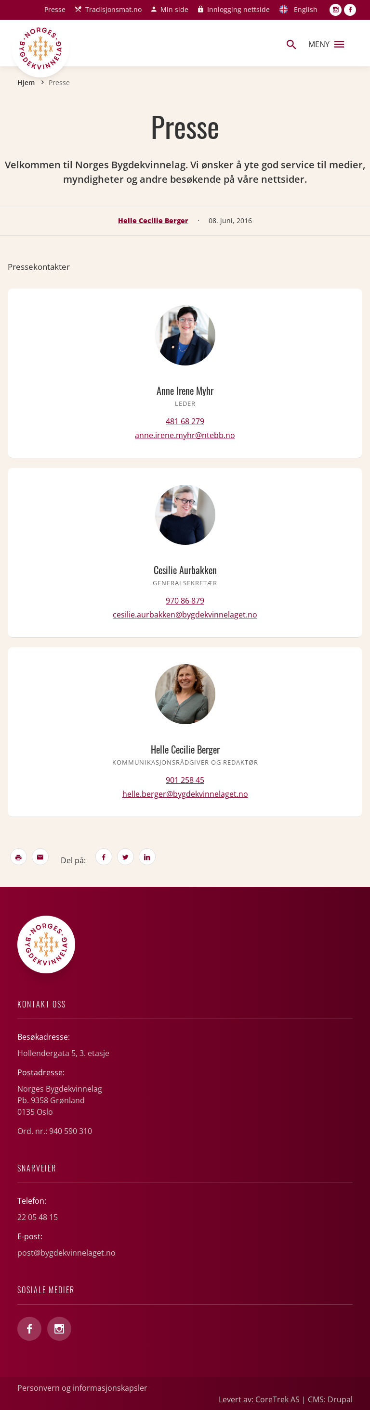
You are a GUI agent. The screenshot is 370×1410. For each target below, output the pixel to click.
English (305, 9)
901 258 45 (185, 780)
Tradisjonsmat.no (113, 9)
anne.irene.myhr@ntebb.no (185, 435)
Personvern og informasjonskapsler (82, 1388)
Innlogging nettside (238, 9)
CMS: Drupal (330, 1399)
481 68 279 (185, 421)
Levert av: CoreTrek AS (259, 1399)
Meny (326, 44)
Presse (55, 9)
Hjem (26, 82)
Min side (174, 9)
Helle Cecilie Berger (153, 220)
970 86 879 (185, 600)
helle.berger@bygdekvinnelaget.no (185, 794)
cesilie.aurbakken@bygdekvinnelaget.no (185, 614)
